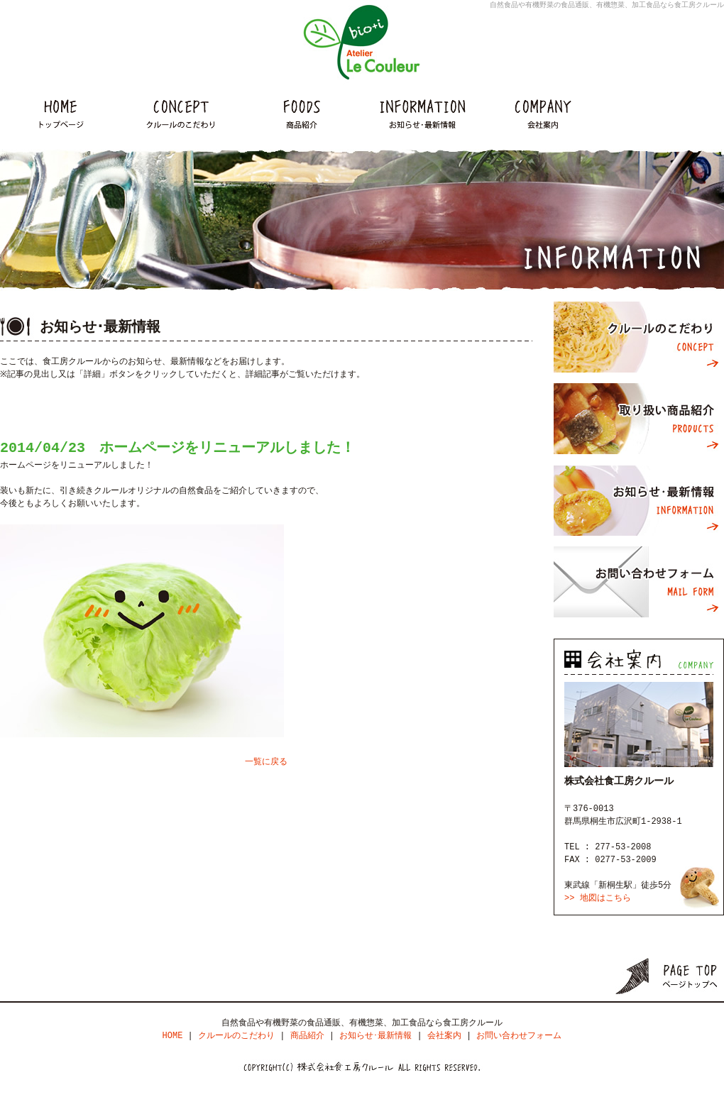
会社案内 (543, 113)
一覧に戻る (266, 762)
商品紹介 (301, 113)
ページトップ (669, 976)
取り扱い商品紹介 (639, 418)
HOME (60, 113)
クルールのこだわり (181, 113)
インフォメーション (422, 113)
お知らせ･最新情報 (639, 500)
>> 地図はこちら (597, 898)
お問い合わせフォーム (639, 581)
